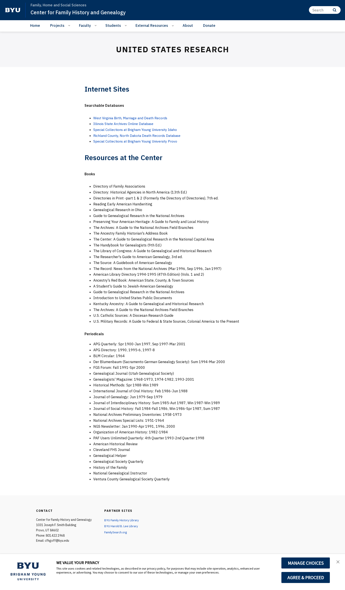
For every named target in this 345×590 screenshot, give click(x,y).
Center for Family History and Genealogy (80, 12)
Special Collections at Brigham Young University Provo (137, 141)
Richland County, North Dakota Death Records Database (139, 135)
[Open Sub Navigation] (70, 25)
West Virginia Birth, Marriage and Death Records (132, 118)
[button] (337, 562)
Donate (209, 25)
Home (35, 25)
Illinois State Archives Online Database (125, 123)
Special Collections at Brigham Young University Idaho (137, 129)
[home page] (12, 10)
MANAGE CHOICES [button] (306, 563)
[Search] (325, 10)
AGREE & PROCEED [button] (306, 577)
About (188, 25)
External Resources (152, 25)
